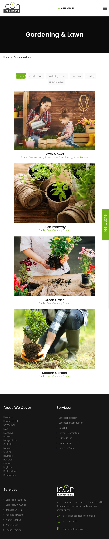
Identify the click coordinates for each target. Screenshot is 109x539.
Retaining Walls (66, 448)
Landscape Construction (71, 422)
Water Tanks (12, 525)
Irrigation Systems (15, 510)
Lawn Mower (54, 154)
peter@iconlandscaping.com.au (79, 515)
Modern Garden (54, 373)
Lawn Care (58, 157)
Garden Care (27, 157)
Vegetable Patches (15, 514)
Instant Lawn (65, 443)
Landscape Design (68, 418)
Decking (63, 428)
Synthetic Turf (65, 438)
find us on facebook (73, 529)
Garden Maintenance (16, 499)
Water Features (13, 520)
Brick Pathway (54, 227)
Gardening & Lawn (43, 157)
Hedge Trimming (13, 530)
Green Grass (54, 300)
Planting (68, 157)
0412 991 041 (66, 8)
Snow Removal (80, 157)
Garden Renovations (16, 504)
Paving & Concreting (69, 433)
